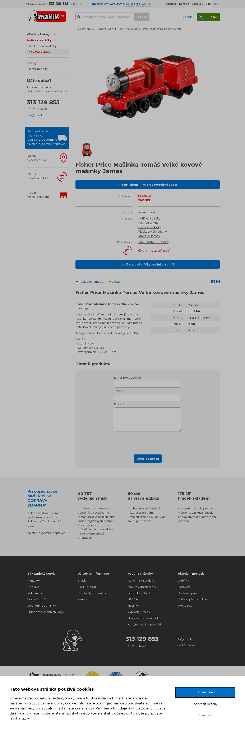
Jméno (119, 391)
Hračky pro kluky (149, 227)
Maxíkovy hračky (84, 28)
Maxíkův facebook (188, 645)
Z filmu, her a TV (37, 68)
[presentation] (147, 442)
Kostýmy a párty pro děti (144, 624)
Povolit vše (205, 692)
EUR (216, 3)
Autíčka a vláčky (39, 40)
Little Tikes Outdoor (141, 593)
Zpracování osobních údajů (45, 612)
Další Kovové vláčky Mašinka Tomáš (147, 264)
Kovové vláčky (39, 52)
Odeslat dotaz (148, 458)
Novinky (133, 605)
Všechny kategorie (41, 34)
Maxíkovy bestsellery (142, 586)
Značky (32, 63)
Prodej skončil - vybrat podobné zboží (147, 184)
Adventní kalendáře (141, 580)
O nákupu (197, 3)
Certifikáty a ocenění (92, 593)
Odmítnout (205, 715)
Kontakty (33, 580)
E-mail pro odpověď (127, 377)
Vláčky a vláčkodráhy (42, 46)
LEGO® (133, 599)
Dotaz (116, 281)
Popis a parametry (91, 281)
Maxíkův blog (87, 586)
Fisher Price (146, 212)
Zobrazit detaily (205, 704)
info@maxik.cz (37, 115)
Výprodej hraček (139, 612)
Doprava (33, 586)
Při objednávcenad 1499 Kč (46, 137)
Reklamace (35, 593)
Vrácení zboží (36, 599)
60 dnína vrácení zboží (38, 176)
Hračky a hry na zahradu (144, 618)
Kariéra (82, 599)
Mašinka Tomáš (149, 236)
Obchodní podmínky (41, 605)
